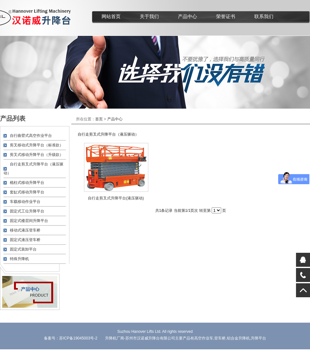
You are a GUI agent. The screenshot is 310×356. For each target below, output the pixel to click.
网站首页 (111, 16)
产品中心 (187, 16)
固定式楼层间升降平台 (29, 220)
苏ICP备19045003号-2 (78, 338)
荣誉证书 (225, 16)
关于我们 (149, 16)
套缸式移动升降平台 (27, 192)
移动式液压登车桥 (25, 230)
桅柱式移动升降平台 (27, 182)
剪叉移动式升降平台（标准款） (36, 145)
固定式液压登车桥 (25, 240)
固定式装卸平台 (23, 249)
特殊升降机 (19, 259)
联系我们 (263, 16)
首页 (99, 119)
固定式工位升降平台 (27, 211)
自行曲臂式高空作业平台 (31, 135)
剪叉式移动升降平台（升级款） (36, 154)
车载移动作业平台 (25, 201)
